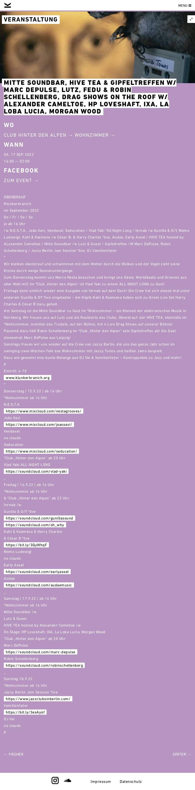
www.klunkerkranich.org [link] (27, 377)
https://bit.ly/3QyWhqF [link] (26, 545)
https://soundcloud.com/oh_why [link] (35, 525)
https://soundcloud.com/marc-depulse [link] (40, 652)
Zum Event (18, 180)
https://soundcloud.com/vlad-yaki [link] (36, 471)
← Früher (13, 754)
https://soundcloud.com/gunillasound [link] (39, 518)
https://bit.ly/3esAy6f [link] (25, 712)
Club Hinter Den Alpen (35, 135)
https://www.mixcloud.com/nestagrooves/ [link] (43, 411)
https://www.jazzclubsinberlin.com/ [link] (38, 699)
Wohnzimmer (92, 135)
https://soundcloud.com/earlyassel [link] (37, 571)
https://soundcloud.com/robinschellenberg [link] (44, 665)
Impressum (101, 781)
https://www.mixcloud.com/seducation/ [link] (41, 451)
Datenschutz (131, 781)
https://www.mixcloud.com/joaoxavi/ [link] (39, 424)
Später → (182, 754)
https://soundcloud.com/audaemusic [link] (39, 585)
